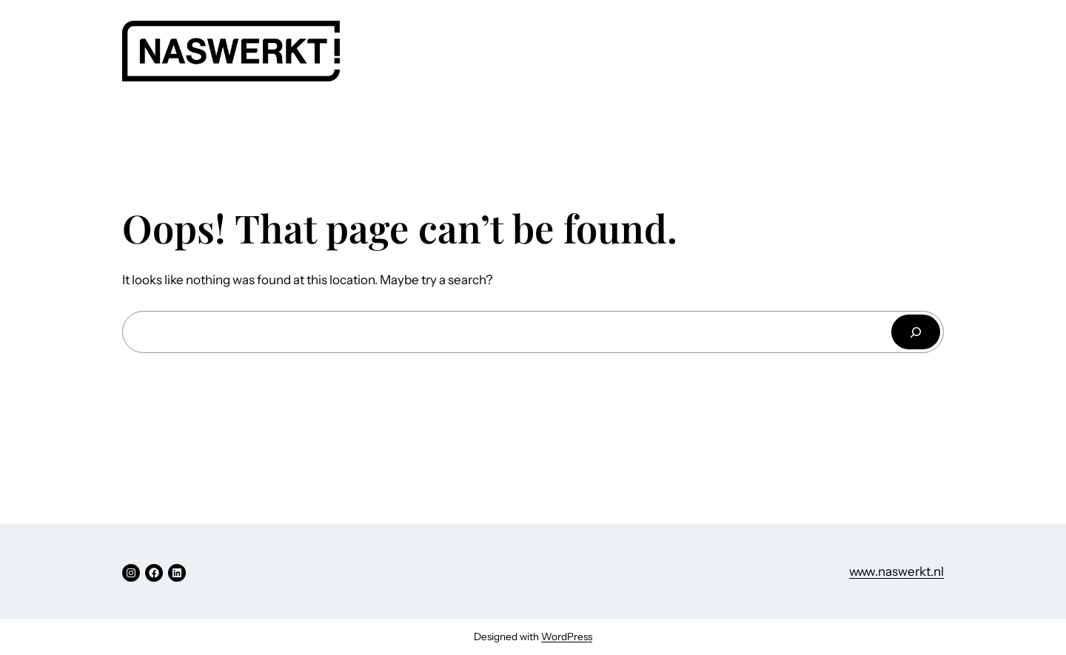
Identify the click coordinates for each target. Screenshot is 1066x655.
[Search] (915, 332)
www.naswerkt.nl (896, 571)
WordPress (566, 636)
